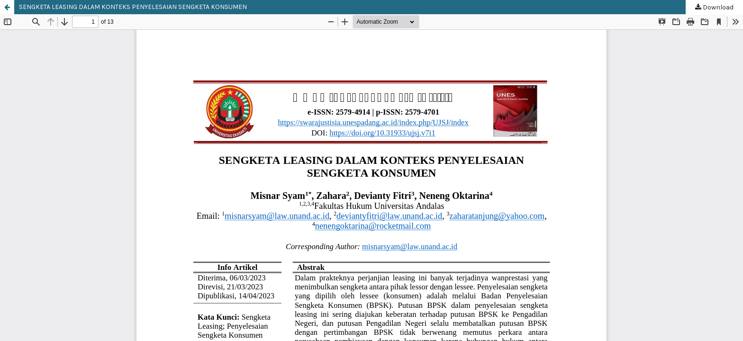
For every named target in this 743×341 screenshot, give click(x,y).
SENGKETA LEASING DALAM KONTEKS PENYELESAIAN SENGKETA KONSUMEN (133, 7)
